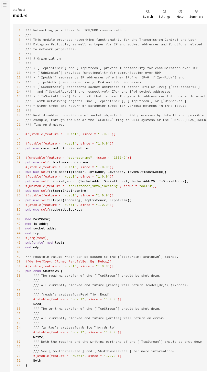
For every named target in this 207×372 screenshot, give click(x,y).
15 (19, 96)
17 (19, 106)
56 (19, 290)
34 (19, 186)
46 (19, 242)
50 (19, 261)
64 (19, 327)
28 (19, 157)
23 (19, 134)
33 (19, 181)
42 (19, 224)
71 (19, 360)
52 (19, 271)
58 (19, 299)
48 (19, 252)
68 (19, 346)
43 (19, 228)
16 (19, 101)
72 (19, 365)
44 (19, 233)
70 (19, 356)
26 (19, 148)
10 (19, 73)
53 (19, 275)
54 (19, 280)
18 (19, 110)
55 (19, 285)
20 (19, 120)
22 (19, 129)
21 (19, 124)
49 (19, 257)
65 (19, 332)
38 (19, 205)
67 (19, 341)
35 (19, 190)
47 (19, 247)
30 (19, 167)
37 (19, 200)
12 (19, 82)
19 (19, 115)
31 (19, 172)
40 (19, 214)
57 (19, 294)
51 (19, 266)
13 (19, 87)
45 (19, 238)
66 (19, 337)
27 (19, 153)
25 (19, 143)
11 (19, 77)
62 (19, 318)
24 (19, 139)
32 (19, 176)
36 (19, 195)
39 (19, 209)
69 (19, 351)
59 (19, 304)
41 (19, 219)
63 (19, 323)
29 (19, 162)
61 (19, 313)
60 (19, 308)
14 (19, 91)
